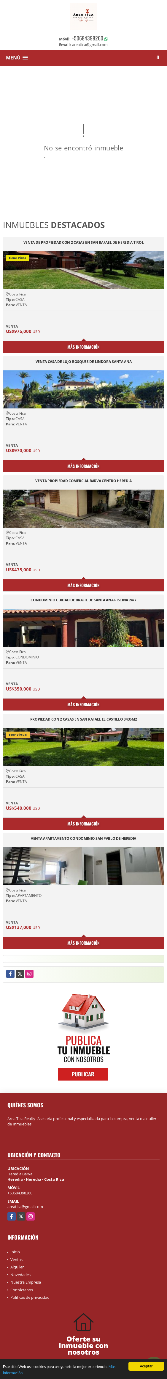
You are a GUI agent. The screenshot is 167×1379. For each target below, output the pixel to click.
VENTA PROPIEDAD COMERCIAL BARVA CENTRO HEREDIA (83, 481)
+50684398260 (87, 38)
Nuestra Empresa (25, 1282)
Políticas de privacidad (30, 1297)
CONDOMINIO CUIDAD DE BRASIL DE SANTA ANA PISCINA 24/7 (83, 600)
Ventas (16, 1259)
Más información (83, 347)
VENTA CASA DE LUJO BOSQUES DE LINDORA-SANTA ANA (84, 362)
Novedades (20, 1274)
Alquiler (17, 1267)
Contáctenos (21, 1289)
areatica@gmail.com (25, 1206)
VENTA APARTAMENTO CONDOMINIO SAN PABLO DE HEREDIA (83, 838)
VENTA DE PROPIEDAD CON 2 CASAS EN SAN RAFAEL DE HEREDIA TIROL (83, 242)
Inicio (15, 1251)
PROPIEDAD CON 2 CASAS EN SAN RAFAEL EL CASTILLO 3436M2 (83, 719)
